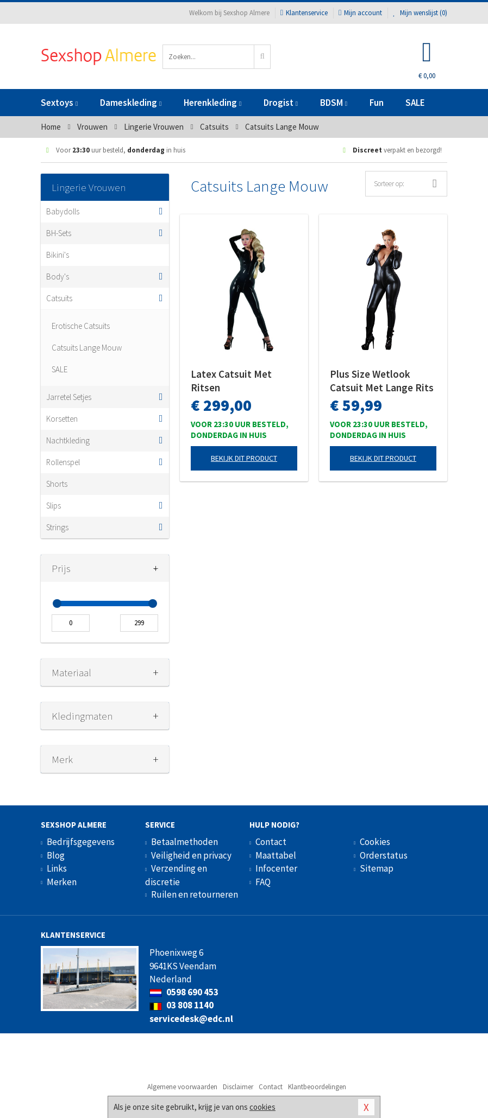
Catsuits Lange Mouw (87, 347)
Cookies (375, 842)
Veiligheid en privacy (191, 855)
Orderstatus (384, 855)
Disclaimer (238, 1086)
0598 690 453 (183, 992)
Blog (56, 855)
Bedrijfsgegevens (81, 842)
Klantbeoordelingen (317, 1086)
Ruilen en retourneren (194, 894)
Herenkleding (212, 103)
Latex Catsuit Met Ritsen (231, 380)
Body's (57, 276)
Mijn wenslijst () (420, 12)
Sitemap (376, 868)
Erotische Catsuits (81, 326)
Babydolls (62, 211)
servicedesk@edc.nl (191, 1019)
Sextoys (59, 103)
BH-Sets (58, 233)
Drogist (281, 103)
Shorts (56, 484)
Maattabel (275, 855)
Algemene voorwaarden (182, 1086)
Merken (62, 882)
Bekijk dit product (244, 458)
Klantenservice (304, 12)
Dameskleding (130, 103)
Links (57, 868)
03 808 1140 (181, 1005)
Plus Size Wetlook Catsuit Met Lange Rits (382, 380)
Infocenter (276, 868)
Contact (270, 842)
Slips (53, 505)
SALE (415, 103)
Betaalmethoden (184, 842)
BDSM (333, 103)
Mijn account (360, 12)
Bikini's (57, 255)
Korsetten (62, 419)
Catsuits (59, 298)
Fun (377, 103)
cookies (262, 1107)
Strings (57, 527)
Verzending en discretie (176, 874)
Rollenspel (63, 462)
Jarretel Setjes (68, 397)
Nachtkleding (68, 440)
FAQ (263, 882)
